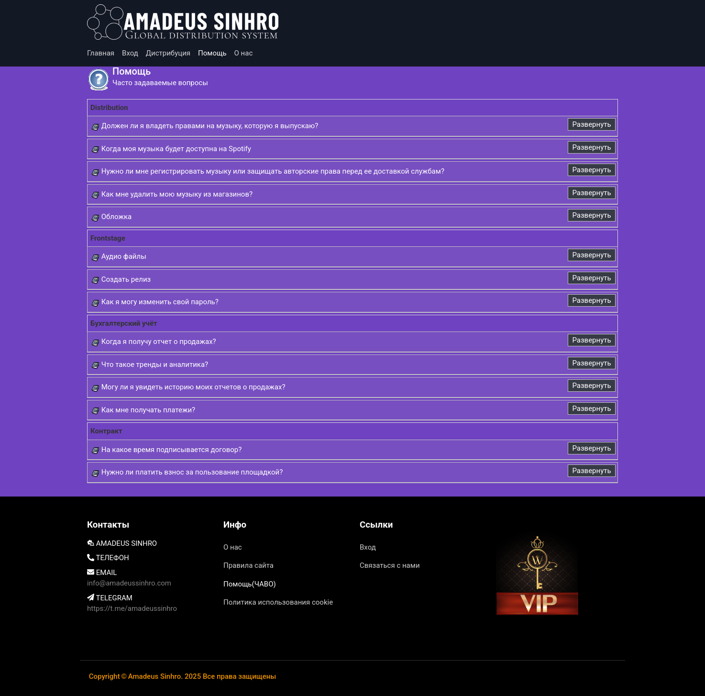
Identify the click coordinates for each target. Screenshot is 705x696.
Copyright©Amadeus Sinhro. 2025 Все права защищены (182, 676)
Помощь (212, 53)
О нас (243, 53)
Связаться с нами (390, 565)
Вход (130, 53)
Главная (100, 53)
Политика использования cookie (278, 602)
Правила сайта (248, 565)
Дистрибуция (168, 53)
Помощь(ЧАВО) (249, 584)
